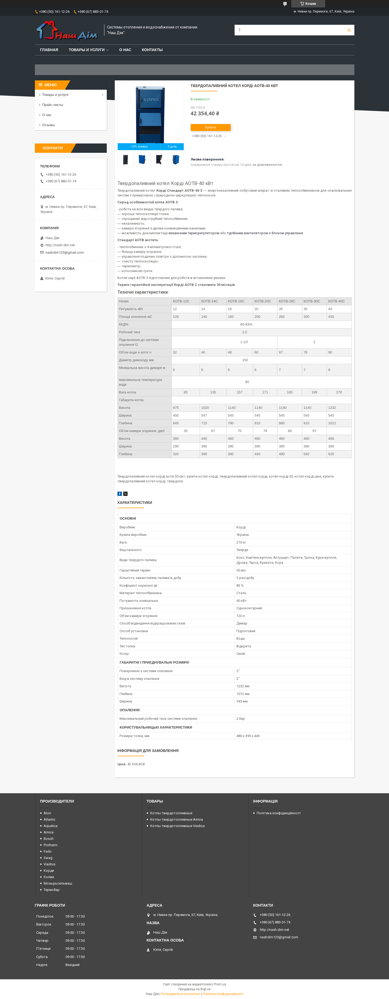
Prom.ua (220, 984)
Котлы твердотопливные (171, 813)
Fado (48, 851)
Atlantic (49, 819)
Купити (210, 127)
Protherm (51, 845)
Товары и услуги (87, 50)
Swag (48, 858)
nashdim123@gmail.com (65, 252)
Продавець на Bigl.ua (194, 989)
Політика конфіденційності (279, 813)
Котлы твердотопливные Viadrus (177, 826)
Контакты (152, 50)
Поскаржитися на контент (180, 994)
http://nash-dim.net (60, 245)
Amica (49, 832)
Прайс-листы (52, 105)
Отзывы (48, 125)
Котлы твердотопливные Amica (176, 819)
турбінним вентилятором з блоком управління (265, 233)
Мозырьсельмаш (58, 883)
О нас (125, 50)
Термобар (52, 890)
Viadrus (49, 864)
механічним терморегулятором (194, 233)
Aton (47, 813)
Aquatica (51, 826)
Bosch (49, 839)
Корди (49, 871)
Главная (49, 50)
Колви (49, 877)
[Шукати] (349, 30)
